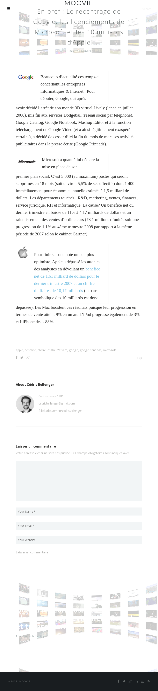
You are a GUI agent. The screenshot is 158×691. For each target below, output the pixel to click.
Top (139, 358)
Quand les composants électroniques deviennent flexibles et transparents (78, 618)
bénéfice (30, 350)
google (73, 350)
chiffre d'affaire (57, 350)
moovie (25, 681)
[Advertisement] (79, 338)
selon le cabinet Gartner (65, 234)
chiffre (42, 350)
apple (19, 350)
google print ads (90, 350)
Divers (87, 51)
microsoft (109, 350)
